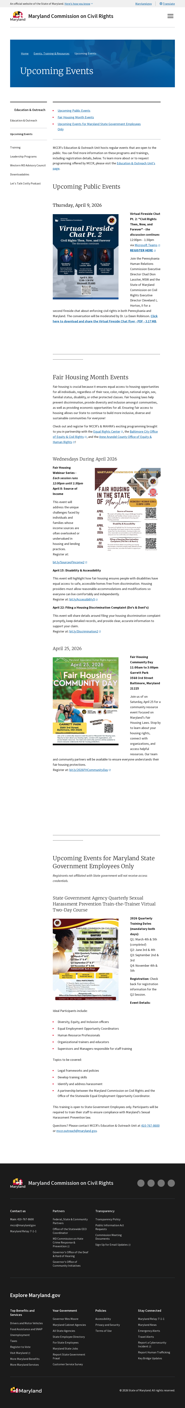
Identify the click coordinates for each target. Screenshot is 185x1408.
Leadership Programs (23, 156)
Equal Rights (108, 431)
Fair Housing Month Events (76, 117)
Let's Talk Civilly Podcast (25, 183)
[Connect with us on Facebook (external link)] (161, 1183)
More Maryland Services (24, 1364)
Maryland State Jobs (65, 1348)
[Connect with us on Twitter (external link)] (171, 1183)
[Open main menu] (170, 16)
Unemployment (20, 1335)
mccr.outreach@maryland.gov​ (76, 1131)
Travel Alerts (146, 1336)
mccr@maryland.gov (23, 1225)
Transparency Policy (107, 1219)
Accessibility (103, 1319)
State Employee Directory (69, 1336)
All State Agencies (64, 1331)
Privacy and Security (107, 1325)
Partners (59, 1211)
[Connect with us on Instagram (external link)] (141, 1183)
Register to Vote (20, 1347)
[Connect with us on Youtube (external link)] (151, 1183)
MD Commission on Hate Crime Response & (68, 1242)
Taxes (13, 1341)
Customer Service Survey (68, 1364)
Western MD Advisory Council (28, 165)
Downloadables (19, 174)
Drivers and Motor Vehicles (26, 1323)
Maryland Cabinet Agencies (69, 1325)
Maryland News (147, 1325)
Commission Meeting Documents (108, 1237)
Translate (167, 3)
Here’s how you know (79, 3)
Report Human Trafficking (154, 1352)
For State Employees (66, 1342)
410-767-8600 (150, 1125)
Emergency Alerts (149, 1331)
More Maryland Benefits (25, 1359)
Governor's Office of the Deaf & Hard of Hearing (70, 1254)
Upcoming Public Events (74, 110)
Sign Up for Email (113, 1244)
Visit (20, 1353)
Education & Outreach (29, 110)
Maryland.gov (143, 3)
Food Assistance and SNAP (26, 1329)
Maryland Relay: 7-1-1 (23, 1231)
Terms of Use (103, 1331)
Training (15, 147)
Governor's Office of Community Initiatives (67, 1263)
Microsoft (147, 245)
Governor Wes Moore (65, 1319)
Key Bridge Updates (150, 1358)
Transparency (105, 1211)
